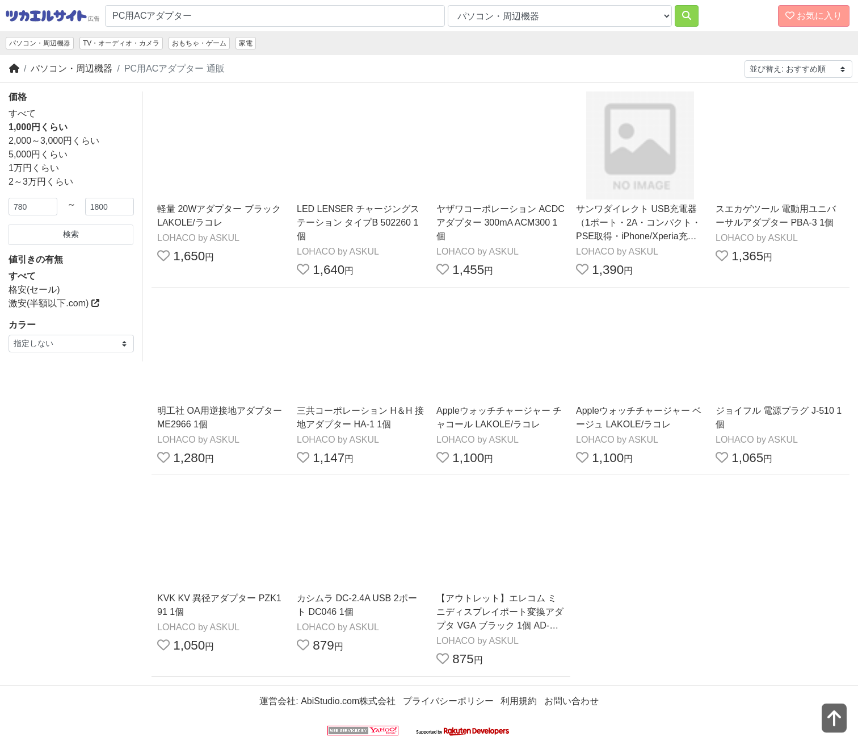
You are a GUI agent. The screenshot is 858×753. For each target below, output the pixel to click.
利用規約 (518, 701)
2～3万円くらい (41, 181)
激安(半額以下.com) (54, 303)
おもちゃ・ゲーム (199, 43)
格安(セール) (34, 289)
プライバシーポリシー (448, 701)
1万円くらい (34, 168)
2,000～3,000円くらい (54, 140)
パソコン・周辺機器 (39, 43)
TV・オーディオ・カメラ (121, 43)
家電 (246, 43)
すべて (22, 113)
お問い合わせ (571, 701)
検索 (71, 234)
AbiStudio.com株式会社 (348, 701)
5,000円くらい (38, 154)
